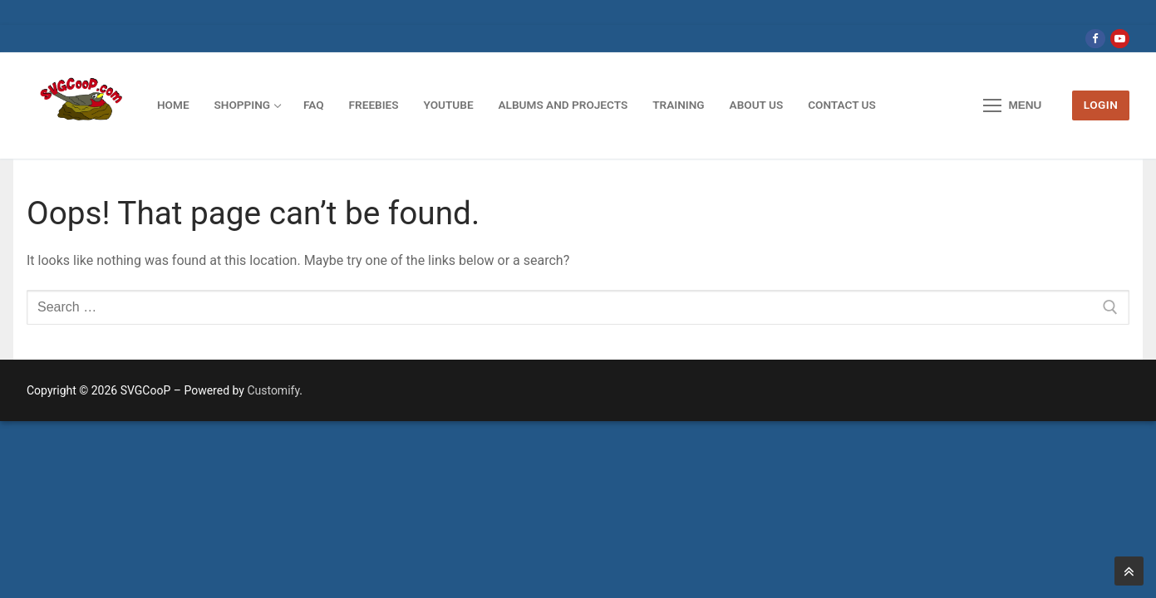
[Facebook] (1094, 38)
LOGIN (1101, 104)
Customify (273, 390)
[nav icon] (1013, 105)
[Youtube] (1119, 38)
